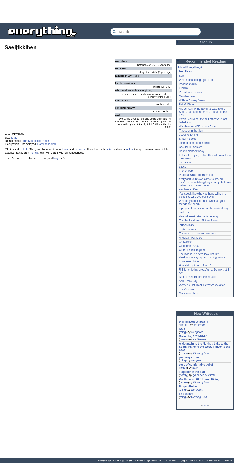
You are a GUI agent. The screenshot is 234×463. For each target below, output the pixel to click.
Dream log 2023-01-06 (193, 336)
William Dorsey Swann (192, 100)
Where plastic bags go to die (196, 80)
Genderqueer (187, 96)
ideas (65, 149)
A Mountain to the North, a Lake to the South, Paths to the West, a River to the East (203, 112)
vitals (25, 149)
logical (129, 149)
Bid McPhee (186, 104)
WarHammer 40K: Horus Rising (198, 126)
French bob (186, 170)
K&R (182, 329)
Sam (182, 75)
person (184, 324)
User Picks (185, 71)
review (184, 353)
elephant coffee (188, 189)
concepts (80, 149)
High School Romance (35, 140)
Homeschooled (46, 144)
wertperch (197, 332)
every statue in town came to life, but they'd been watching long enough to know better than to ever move (205, 182)
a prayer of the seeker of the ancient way (204, 208)
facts (108, 149)
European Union (189, 261)
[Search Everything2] (155, 32)
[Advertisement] (117, 11)
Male (14, 137)
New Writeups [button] (206, 314)
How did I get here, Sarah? (195, 265)
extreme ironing (188, 134)
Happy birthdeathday (191, 151)
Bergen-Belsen (188, 386)
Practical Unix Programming (196, 174)
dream (184, 339)
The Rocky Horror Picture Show (198, 220)
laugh (56, 158)
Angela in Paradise (190, 237)
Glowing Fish (201, 353)
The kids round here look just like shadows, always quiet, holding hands (202, 256)
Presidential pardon (190, 92)
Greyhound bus (188, 293)
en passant (185, 162)
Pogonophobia (188, 84)
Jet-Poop (199, 324)
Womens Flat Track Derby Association (202, 285)
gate (195, 367)
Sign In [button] (206, 42)
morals (34, 152)
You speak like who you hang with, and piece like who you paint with (203, 195)
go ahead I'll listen (204, 375)
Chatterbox (185, 241)
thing (183, 332)
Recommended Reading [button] (206, 61)
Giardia (183, 88)
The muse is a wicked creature (197, 233)
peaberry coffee (189, 357)
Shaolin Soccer (188, 138)
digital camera (187, 229)
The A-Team (186, 289)
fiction (183, 367)
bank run (184, 212)
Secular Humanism (190, 147)
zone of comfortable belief (194, 143)
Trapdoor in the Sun (191, 130)
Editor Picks (186, 225)
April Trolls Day (188, 281)
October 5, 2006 (189, 245)
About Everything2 (190, 67)
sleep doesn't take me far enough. (199, 216)
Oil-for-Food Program (192, 250)
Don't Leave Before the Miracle (197, 277)
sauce (182, 166)
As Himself (199, 339)
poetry (183, 375)
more (205, 405)
